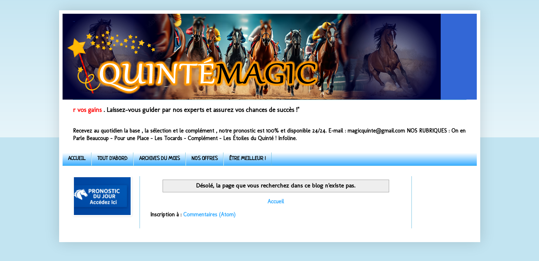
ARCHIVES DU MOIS (159, 159)
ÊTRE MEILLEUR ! (247, 159)
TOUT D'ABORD (112, 159)
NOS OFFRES (204, 159)
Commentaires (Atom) (209, 214)
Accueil (275, 201)
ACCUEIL (77, 159)
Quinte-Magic (73, 21)
